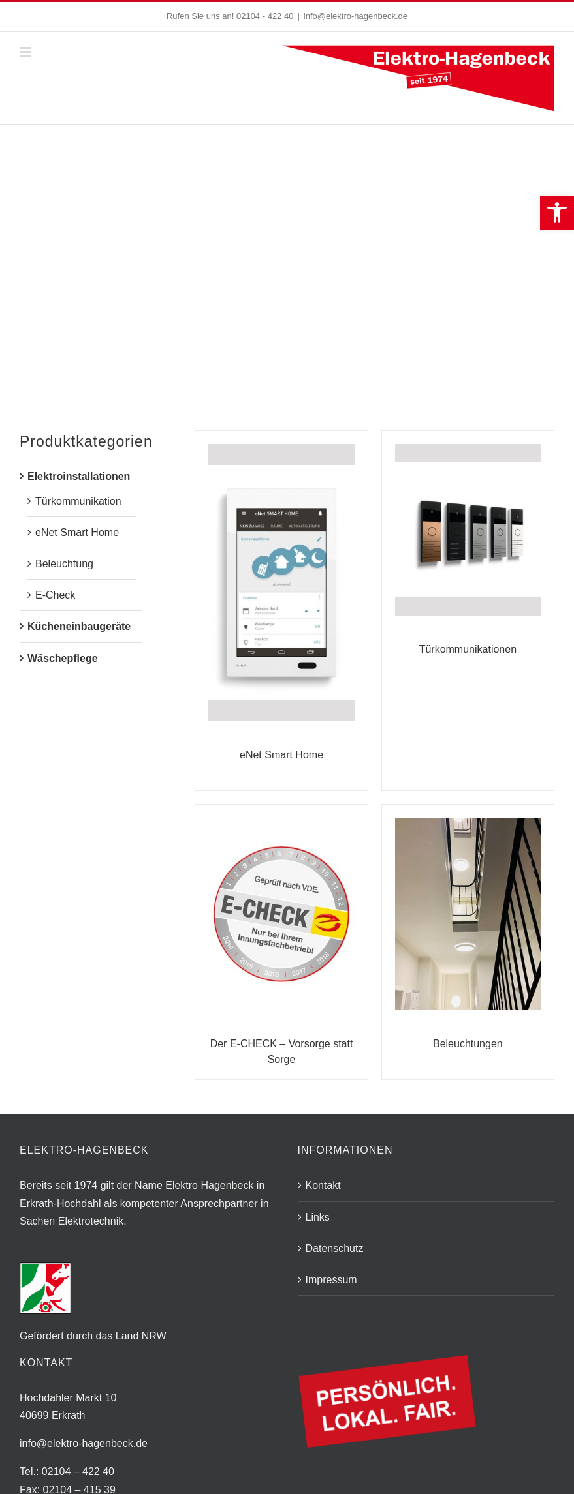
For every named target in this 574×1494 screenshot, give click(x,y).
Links (318, 1217)
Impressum (331, 1279)
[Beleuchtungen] (468, 914)
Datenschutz (335, 1248)
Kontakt (323, 1185)
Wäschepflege (62, 658)
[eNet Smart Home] (281, 582)
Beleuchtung (64, 563)
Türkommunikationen (468, 649)
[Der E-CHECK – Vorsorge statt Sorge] (281, 914)
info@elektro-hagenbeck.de (355, 16)
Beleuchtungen (468, 1043)
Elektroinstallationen (78, 476)
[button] (557, 213)
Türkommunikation (78, 501)
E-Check (55, 595)
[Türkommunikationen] (468, 530)
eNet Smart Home (281, 754)
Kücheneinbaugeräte (79, 626)
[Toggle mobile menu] (26, 52)
